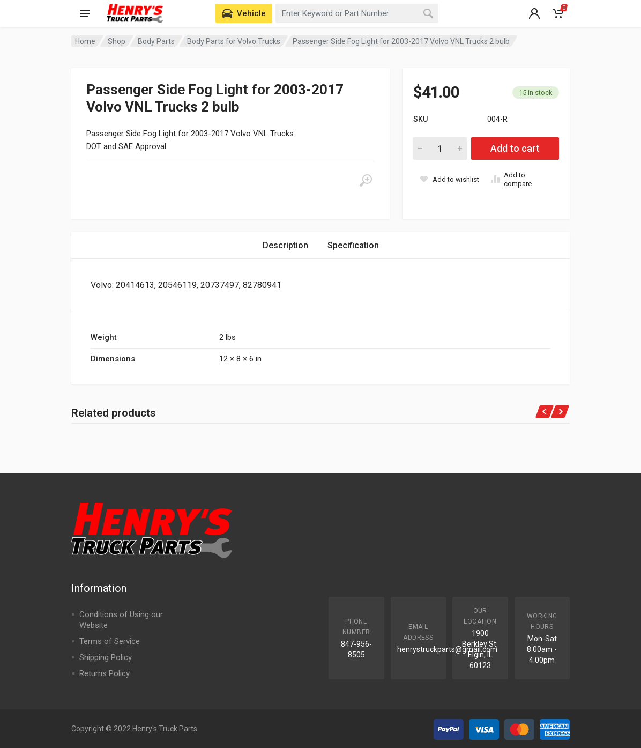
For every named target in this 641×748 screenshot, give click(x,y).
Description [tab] (285, 245)
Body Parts (156, 41)
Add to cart (515, 148)
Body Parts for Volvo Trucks (233, 41)
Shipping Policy (105, 657)
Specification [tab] (353, 245)
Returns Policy (104, 673)
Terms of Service (109, 641)
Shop (116, 41)
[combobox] (356, 13)
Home (85, 41)
